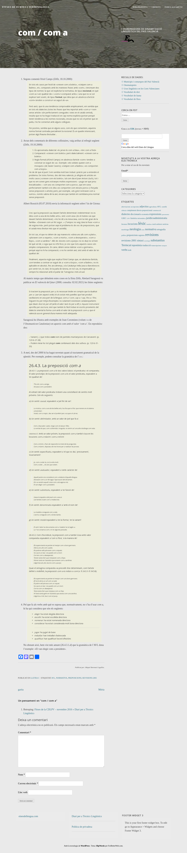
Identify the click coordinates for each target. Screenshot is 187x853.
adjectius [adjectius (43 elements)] (144, 206)
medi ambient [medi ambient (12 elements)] (157, 224)
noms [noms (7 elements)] (143, 229)
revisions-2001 (89, 678)
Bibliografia (140, 7)
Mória (101, 689)
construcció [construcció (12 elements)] (157, 210)
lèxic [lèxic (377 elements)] (142, 223)
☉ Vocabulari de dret (130, 92)
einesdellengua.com (28, 816)
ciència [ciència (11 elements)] (123, 210)
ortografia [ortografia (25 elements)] (161, 229)
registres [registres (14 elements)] (141, 235)
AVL (53, 678)
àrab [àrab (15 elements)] (129, 250)
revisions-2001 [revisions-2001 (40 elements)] (128, 240)
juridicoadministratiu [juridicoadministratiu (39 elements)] (156, 218)
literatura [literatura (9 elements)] (124, 224)
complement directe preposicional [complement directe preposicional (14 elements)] (139, 210)
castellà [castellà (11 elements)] (164, 207)
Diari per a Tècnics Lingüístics (87, 816)
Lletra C (35, 40)
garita (21, 689)
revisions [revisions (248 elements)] (152, 235)
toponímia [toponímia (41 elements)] (137, 245)
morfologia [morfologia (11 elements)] (125, 230)
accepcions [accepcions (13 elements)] (135, 207)
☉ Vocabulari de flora (130, 99)
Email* (136, 173)
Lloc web (22, 792)
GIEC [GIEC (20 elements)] (123, 218)
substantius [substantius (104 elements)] (158, 240)
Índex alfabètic (174, 7)
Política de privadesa (82, 826)
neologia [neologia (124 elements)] (135, 229)
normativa (61, 678)
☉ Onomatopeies (128, 85)
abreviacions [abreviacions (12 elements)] (125, 207)
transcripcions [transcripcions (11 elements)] (156, 246)
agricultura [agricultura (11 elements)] (153, 207)
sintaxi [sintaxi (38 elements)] (140, 240)
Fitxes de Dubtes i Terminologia (25, 7)
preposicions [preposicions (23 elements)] (132, 235)
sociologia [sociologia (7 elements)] (147, 241)
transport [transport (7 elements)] (164, 245)
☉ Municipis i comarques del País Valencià (140, 82)
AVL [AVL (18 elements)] (159, 207)
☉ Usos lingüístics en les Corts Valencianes (140, 88)
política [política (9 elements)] (123, 235)
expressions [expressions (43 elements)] (155, 214)
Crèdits (156, 7)
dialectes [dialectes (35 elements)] (125, 214)
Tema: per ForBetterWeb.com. (107, 846)
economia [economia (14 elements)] (145, 214)
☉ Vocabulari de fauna (131, 95)
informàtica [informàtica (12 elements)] (141, 218)
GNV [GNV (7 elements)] (128, 218)
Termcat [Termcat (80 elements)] (126, 245)
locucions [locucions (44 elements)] (133, 223)
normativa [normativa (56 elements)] (150, 229)
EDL (132, 129)
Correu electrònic (28, 783)
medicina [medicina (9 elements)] (165, 224)
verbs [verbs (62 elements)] (124, 249)
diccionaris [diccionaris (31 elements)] (136, 214)
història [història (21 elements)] (134, 218)
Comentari (24, 732)
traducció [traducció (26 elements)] (146, 245)
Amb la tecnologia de (77, 846)
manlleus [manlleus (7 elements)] (149, 224)
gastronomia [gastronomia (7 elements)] (165, 214)
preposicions (75, 678)
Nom (21, 774)
